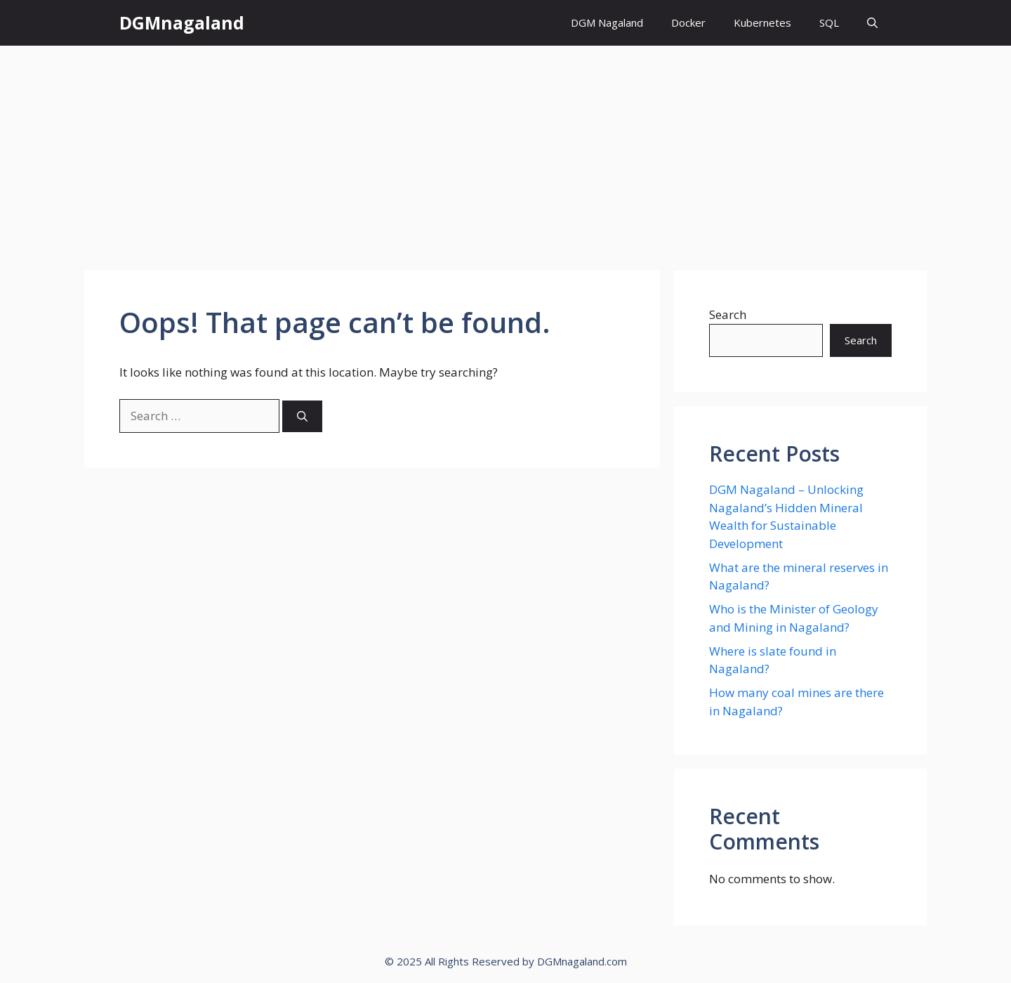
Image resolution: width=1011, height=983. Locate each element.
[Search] (302, 416)
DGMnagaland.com (582, 961)
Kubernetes (762, 22)
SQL (829, 22)
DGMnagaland (181, 22)
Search (727, 314)
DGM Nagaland (607, 22)
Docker (688, 22)
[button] (872, 23)
